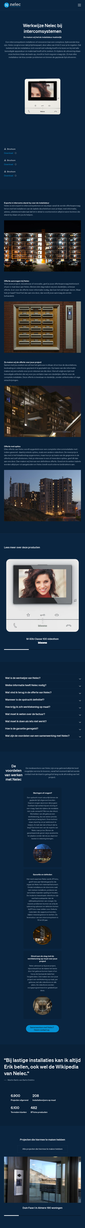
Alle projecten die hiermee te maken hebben (42, 1149)
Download (8, 153)
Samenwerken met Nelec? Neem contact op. (42, 1028)
